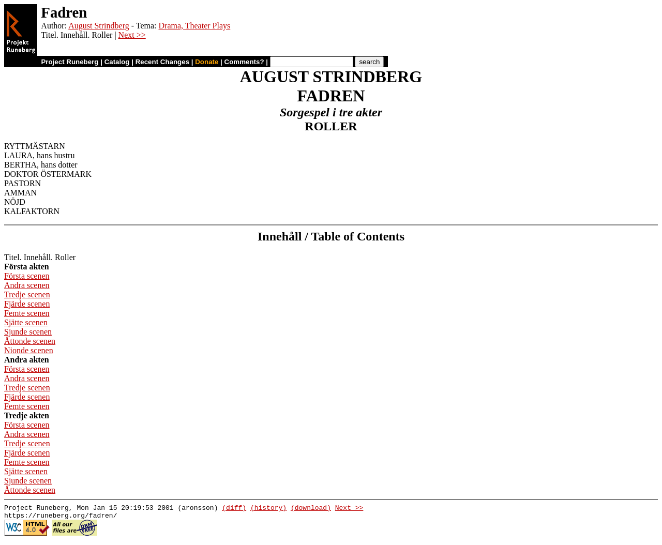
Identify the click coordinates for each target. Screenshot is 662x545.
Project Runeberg (69, 62)
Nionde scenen (28, 350)
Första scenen (27, 275)
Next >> (132, 35)
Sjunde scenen (28, 331)
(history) (268, 508)
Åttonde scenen (29, 341)
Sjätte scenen (26, 322)
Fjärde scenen (27, 303)
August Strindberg (98, 25)
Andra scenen (27, 285)
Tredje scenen (27, 294)
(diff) (234, 508)
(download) (311, 508)
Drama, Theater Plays (195, 25)
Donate (206, 62)
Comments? (244, 62)
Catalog (117, 62)
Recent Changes (162, 62)
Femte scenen (27, 313)
